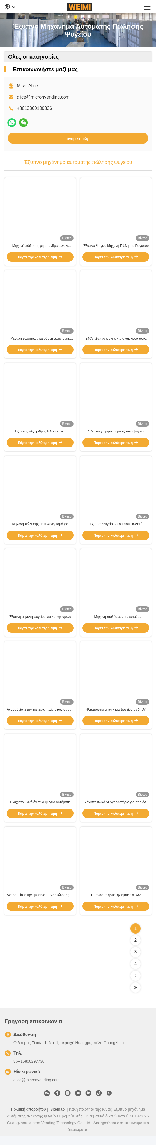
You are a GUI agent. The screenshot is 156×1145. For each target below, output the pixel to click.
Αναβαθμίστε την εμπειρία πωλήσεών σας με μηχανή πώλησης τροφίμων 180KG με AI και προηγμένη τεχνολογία (40, 904)
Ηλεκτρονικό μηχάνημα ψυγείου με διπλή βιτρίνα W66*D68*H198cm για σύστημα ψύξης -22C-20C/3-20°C (116, 716)
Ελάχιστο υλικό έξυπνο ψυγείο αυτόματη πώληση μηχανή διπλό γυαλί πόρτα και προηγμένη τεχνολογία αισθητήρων (40, 811)
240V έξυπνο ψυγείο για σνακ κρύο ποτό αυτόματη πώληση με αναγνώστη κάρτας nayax (116, 341)
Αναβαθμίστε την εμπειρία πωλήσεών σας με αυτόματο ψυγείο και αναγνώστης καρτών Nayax (40, 716)
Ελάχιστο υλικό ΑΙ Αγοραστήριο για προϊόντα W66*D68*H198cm (116, 811)
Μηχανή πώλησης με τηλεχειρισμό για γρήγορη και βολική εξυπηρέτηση (40, 529)
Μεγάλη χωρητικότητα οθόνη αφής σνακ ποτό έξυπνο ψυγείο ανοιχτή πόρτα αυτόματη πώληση (40, 341)
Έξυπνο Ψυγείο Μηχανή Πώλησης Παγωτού (116, 247)
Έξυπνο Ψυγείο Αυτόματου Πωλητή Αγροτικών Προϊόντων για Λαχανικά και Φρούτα (116, 529)
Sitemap (57, 1118)
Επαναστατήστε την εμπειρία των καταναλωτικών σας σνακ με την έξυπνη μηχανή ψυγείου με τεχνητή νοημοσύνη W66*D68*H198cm (116, 904)
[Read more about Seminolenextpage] (135, 985)
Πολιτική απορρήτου (28, 1118)
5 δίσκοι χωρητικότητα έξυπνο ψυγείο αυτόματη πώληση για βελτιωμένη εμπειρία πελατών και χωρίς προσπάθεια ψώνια (116, 435)
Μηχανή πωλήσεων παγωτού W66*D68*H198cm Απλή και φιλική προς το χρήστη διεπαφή (115, 623)
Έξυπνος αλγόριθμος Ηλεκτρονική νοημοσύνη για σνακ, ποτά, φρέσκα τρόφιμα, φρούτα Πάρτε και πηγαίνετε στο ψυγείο (40, 435)
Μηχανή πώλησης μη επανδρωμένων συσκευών (40, 247)
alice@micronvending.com (43, 97)
